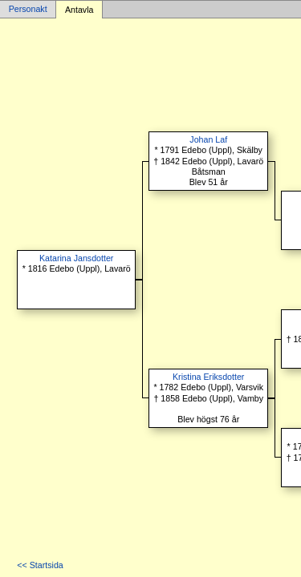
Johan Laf (208, 139)
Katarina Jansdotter (76, 258)
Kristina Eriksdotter (208, 376)
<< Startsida (40, 565)
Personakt (28, 9)
